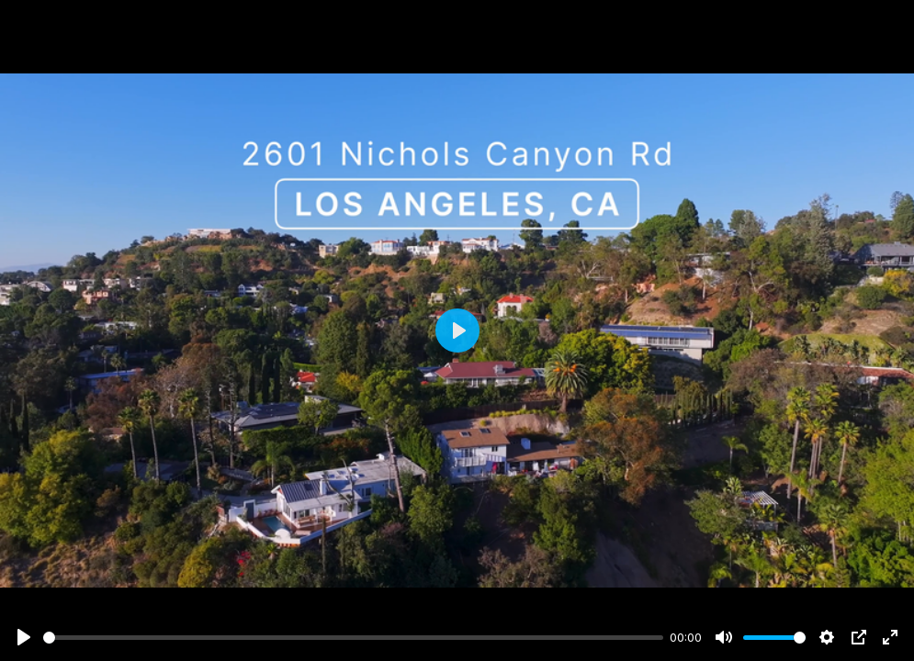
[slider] (353, 637)
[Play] (24, 637)
